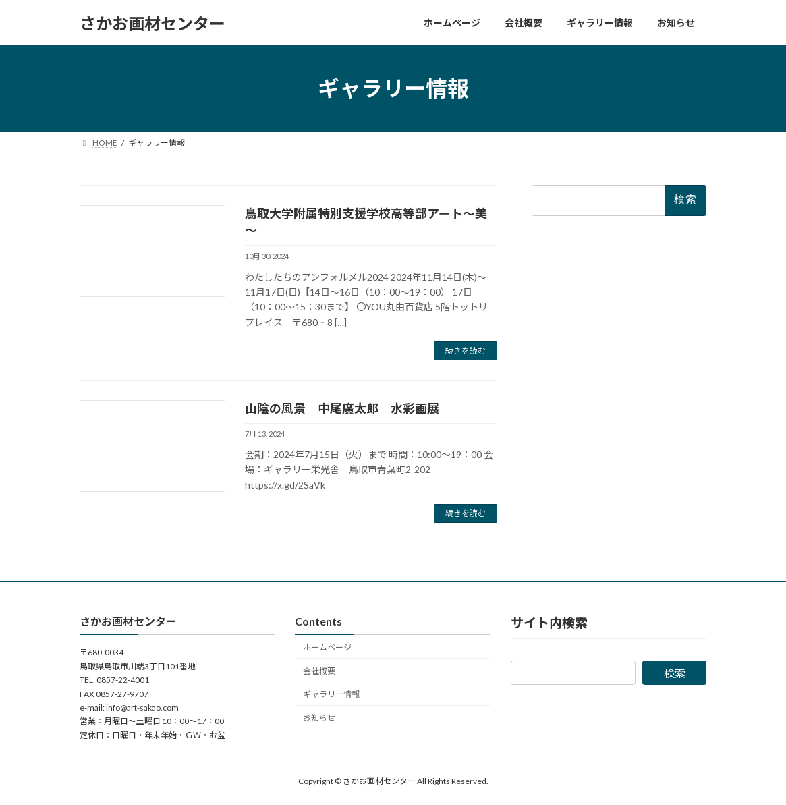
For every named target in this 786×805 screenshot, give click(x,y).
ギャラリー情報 (331, 694)
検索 (674, 673)
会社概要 (319, 671)
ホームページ (327, 647)
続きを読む (465, 350)
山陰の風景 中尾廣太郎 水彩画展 (342, 408)
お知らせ (319, 718)
